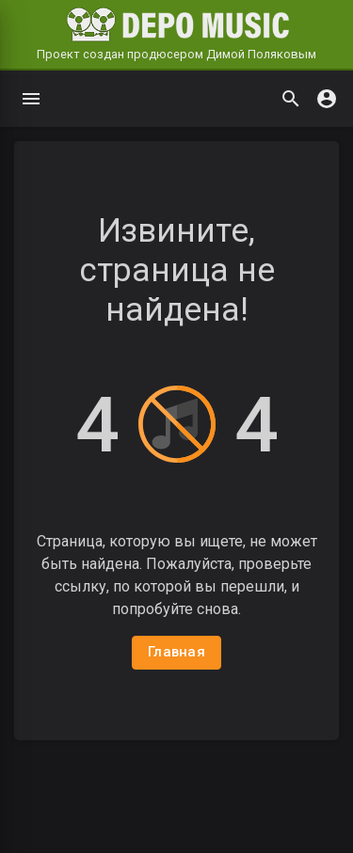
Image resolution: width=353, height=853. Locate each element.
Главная (176, 651)
